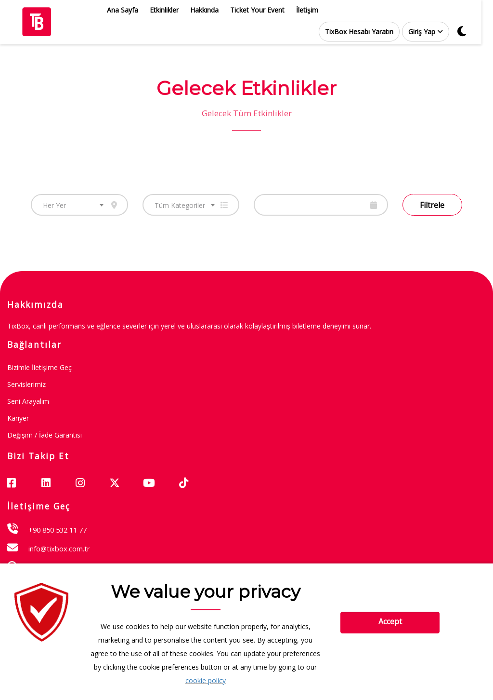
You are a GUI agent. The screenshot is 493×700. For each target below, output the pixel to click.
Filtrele (432, 205)
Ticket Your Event (263, 9)
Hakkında (210, 9)
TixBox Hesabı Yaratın (365, 31)
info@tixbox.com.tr (59, 548)
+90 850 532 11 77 (57, 530)
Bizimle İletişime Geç (39, 367)
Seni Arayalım (28, 401)
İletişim (313, 9)
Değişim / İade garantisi (44, 434)
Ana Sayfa (128, 9)
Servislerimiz (26, 384)
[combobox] (79, 205)
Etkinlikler (170, 9)
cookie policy (205, 680)
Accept (390, 621)
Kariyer (18, 418)
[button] (431, 31)
